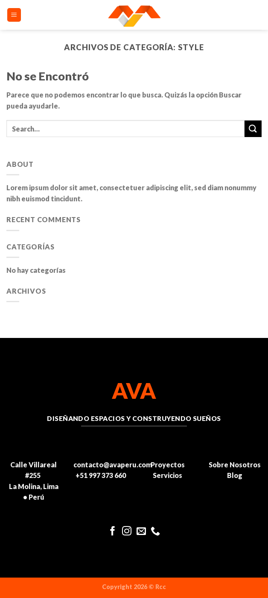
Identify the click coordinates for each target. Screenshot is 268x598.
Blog (234, 475)
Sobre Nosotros (235, 465)
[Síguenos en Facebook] (112, 531)
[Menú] (14, 15)
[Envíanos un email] (141, 531)
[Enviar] (253, 128)
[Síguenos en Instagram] (126, 531)
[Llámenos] (155, 531)
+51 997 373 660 (101, 475)
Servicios (167, 475)
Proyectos (168, 465)
